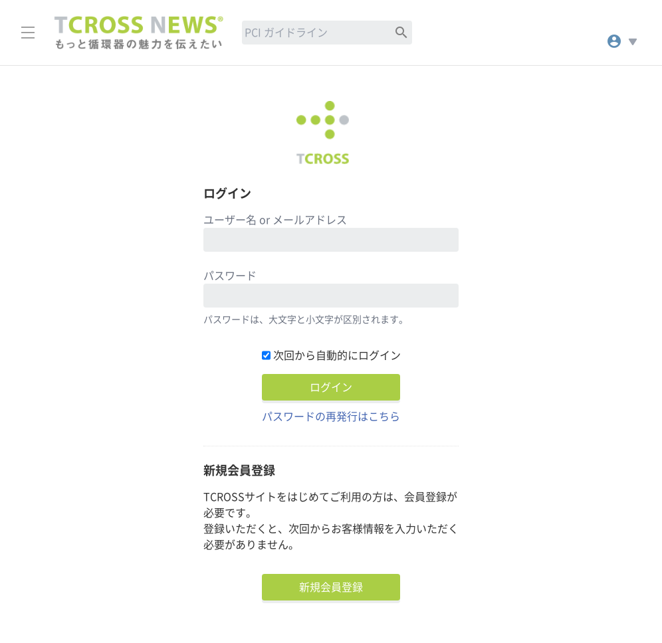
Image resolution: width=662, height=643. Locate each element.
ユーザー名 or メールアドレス (275, 220)
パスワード (230, 275)
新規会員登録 (331, 587)
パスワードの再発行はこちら (331, 416)
